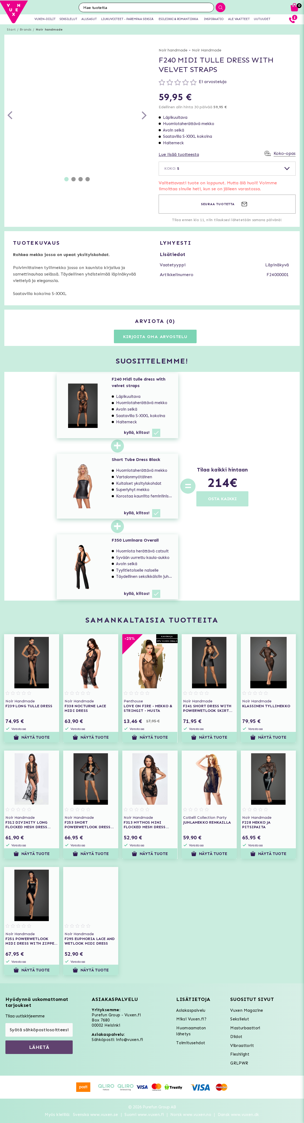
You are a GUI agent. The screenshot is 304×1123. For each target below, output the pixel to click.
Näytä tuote (32, 737)
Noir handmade (49, 29)
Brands (25, 29)
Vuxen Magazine (246, 1010)
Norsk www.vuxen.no (190, 1114)
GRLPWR (239, 1063)
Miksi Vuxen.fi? (191, 1019)
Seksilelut (239, 1019)
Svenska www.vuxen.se (95, 1114)
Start (11, 29)
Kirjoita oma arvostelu (155, 336)
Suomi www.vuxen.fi (144, 1114)
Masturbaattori (245, 1028)
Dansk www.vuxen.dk (238, 1114)
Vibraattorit (242, 1045)
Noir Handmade (206, 50)
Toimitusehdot (190, 1042)
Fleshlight (239, 1054)
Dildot (236, 1036)
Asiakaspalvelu (191, 1010)
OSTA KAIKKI (222, 498)
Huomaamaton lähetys (191, 1031)
